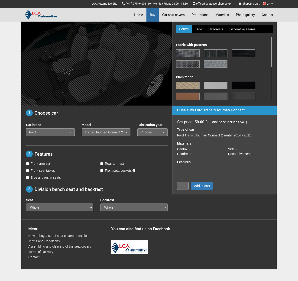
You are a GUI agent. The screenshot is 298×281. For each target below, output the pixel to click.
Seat (29, 200)
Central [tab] (184, 29)
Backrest (107, 200)
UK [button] (268, 3)
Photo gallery (245, 15)
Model (86, 125)
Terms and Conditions (44, 241)
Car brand (33, 125)
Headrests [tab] (215, 29)
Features (184, 162)
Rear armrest (112, 163)
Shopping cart (249, 3)
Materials (222, 15)
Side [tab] (199, 29)
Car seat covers (173, 15)
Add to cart (202, 186)
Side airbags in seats (43, 177)
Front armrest (38, 163)
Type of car (185, 129)
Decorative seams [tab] (242, 29)
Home (138, 15)
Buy (152, 15)
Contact (267, 15)
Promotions (200, 15)
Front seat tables (40, 170)
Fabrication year (149, 125)
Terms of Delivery (40, 252)
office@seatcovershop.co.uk (213, 3)
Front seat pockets (117, 170)
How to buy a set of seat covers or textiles (58, 236)
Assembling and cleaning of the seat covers (59, 246)
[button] (50, 132)
